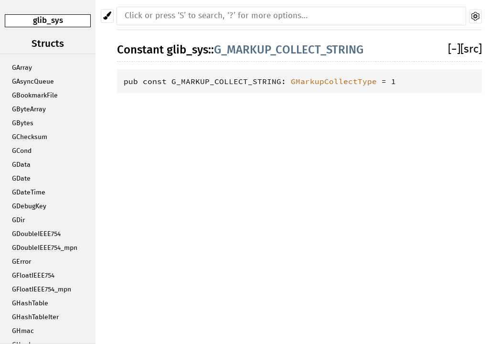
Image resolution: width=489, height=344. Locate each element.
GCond (22, 151)
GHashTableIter (35, 317)
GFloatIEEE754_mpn (41, 289)
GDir (18, 220)
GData (21, 164)
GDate (21, 178)
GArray (22, 67)
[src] (471, 49)
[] (454, 49)
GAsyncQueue (33, 81)
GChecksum (29, 137)
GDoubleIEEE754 (36, 234)
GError (21, 261)
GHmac (23, 331)
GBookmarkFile (35, 95)
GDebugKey (29, 206)
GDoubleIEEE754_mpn (44, 248)
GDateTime (28, 192)
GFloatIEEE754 (33, 275)
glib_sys (48, 20)
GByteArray (29, 109)
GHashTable (30, 303)
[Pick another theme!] (107, 16)
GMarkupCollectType (334, 81)
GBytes (22, 123)
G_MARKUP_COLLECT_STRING (288, 49)
